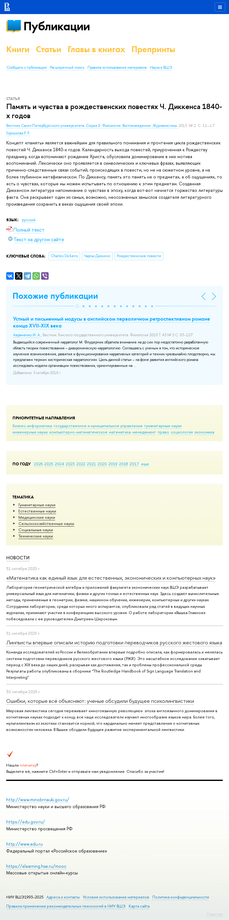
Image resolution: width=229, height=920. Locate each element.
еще (145, 464)
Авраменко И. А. (27, 335)
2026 (38, 464)
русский (29, 220)
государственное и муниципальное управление (98, 425)
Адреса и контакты (63, 897)
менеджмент (144, 432)
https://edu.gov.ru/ (25, 822)
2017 (134, 464)
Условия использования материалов (116, 897)
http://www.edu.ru (24, 844)
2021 (91, 464)
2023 (70, 464)
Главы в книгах (96, 49)
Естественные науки (37, 511)
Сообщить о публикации (27, 67)
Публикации (56, 26)
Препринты (153, 49)
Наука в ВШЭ (161, 67)
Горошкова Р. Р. (18, 133)
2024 (59, 464)
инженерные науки (30, 432)
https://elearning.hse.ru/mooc (36, 866)
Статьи (48, 49)
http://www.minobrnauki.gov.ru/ (37, 799)
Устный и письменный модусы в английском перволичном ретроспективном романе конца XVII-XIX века (111, 322)
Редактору (215, 914)
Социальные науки (35, 529)
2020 (102, 464)
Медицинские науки (36, 517)
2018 (123, 464)
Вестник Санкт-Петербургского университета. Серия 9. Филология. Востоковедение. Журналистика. (92, 125)
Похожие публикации (55, 295)
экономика (204, 432)
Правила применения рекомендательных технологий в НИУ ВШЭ (66, 906)
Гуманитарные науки (36, 505)
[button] (77, 306)
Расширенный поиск (67, 67)
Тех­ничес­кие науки (35, 536)
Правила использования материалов (117, 67)
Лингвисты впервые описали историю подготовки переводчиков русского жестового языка (114, 642)
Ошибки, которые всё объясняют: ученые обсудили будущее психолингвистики (100, 700)
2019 (112, 464)
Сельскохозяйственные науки (46, 523)
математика (120, 432)
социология (182, 432)
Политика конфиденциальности (180, 897)
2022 (80, 464)
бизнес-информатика (32, 425)
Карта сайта (139, 906)
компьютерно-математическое (78, 432)
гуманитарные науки (163, 425)
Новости (18, 557)
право (163, 432)
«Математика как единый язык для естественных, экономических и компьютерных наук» (111, 577)
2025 (48, 464)
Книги (18, 49)
